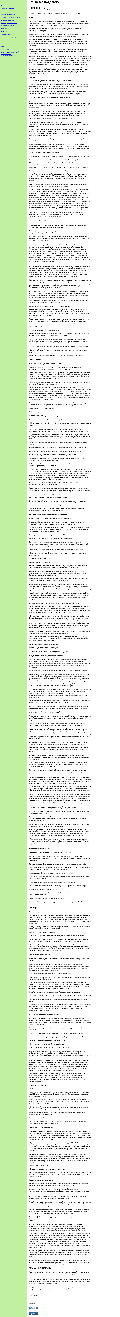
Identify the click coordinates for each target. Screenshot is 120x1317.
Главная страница (6, 6)
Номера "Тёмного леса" (8, 14)
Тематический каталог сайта (9, 25)
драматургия (5, 49)
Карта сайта (4, 31)
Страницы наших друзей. (8, 20)
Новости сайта (5, 28)
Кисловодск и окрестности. (9, 23)
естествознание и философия (10, 52)
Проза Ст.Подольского (7, 8)
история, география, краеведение (11, 51)
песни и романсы (6, 54)
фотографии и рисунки (8, 55)
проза (2, 48)
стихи (2, 46)
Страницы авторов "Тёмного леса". (11, 17)
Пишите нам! (5, 37)
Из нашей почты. (6, 34)
